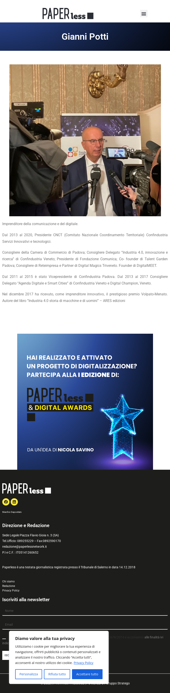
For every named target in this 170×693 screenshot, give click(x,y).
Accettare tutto (87, 674)
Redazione (8, 586)
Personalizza (28, 674)
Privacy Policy (83, 663)
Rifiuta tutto (57, 674)
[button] (144, 13)
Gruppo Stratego (118, 683)
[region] (59, 657)
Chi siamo (8, 581)
